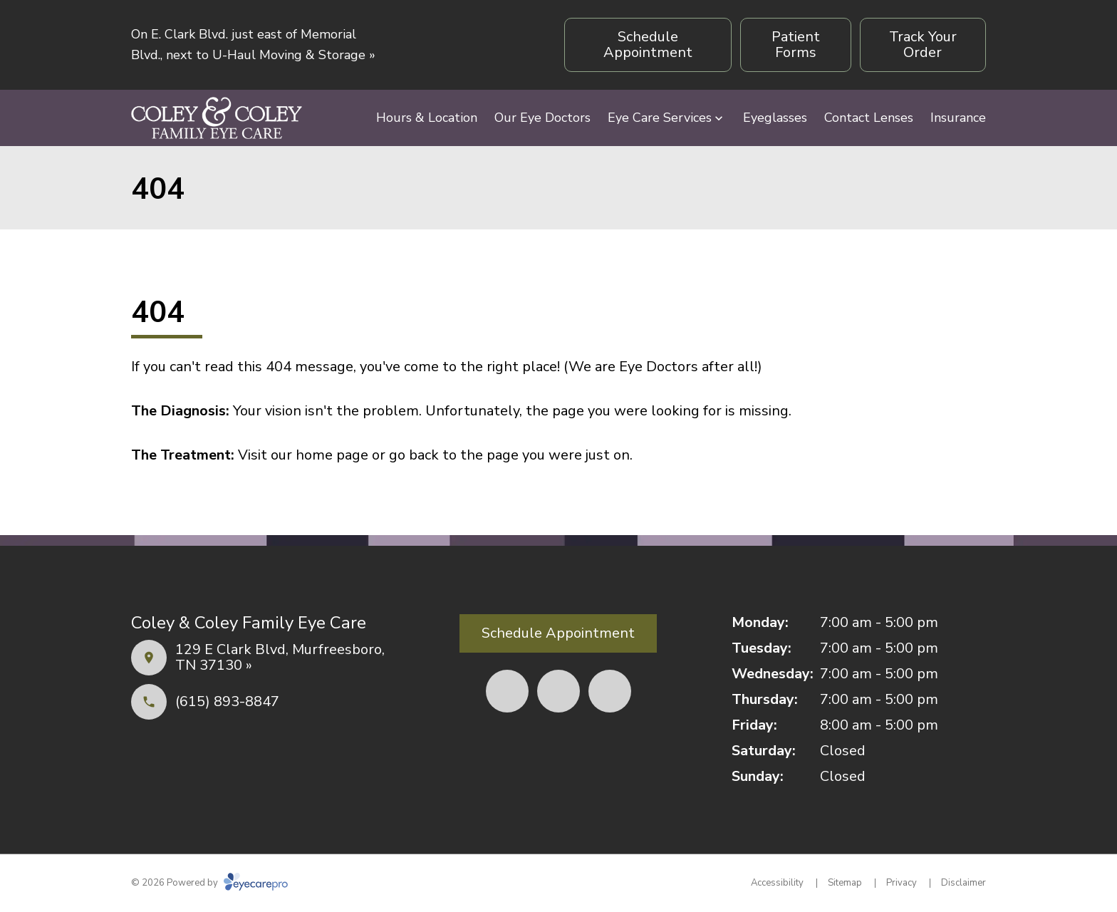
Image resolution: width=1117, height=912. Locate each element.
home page (332, 455)
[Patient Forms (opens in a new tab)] (795, 45)
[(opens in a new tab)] (507, 691)
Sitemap (845, 882)
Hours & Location (426, 117)
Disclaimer (963, 882)
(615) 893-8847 (227, 701)
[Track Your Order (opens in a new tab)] (923, 45)
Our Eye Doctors (542, 117)
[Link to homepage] (216, 118)
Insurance (958, 117)
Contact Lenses (868, 117)
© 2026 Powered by (209, 882)
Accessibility (777, 882)
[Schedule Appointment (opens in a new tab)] (648, 45)
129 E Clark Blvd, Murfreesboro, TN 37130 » (280, 657)
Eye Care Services (660, 117)
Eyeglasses (775, 117)
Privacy (901, 882)
